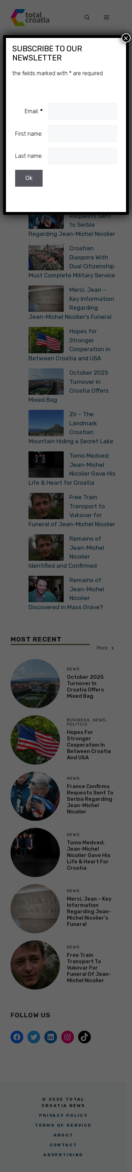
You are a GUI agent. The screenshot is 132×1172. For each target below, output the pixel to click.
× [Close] (126, 38)
